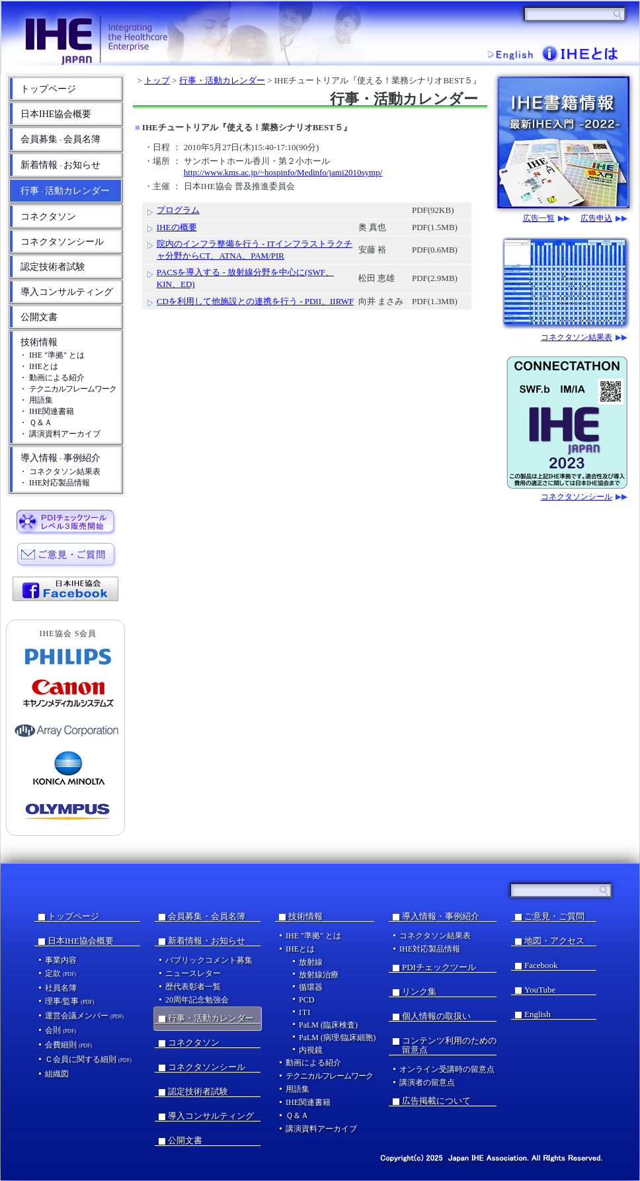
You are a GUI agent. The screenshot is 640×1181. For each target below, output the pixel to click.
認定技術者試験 (52, 267)
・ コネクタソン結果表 (59, 471)
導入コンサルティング (66, 292)
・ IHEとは (38, 366)
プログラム (178, 210)
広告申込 (596, 218)
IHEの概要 (177, 227)
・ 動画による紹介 (52, 377)
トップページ (48, 89)
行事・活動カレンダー (222, 80)
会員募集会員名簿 (60, 139)
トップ (157, 80)
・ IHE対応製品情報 (54, 482)
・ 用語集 (36, 400)
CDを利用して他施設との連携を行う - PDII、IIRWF (255, 301)
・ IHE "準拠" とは (52, 355)
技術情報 (39, 342)
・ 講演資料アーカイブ (59, 433)
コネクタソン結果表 (576, 337)
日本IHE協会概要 (55, 114)
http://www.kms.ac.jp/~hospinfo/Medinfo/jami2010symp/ (283, 172)
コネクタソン (48, 217)
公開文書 (39, 317)
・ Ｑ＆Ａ (35, 422)
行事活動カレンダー (65, 191)
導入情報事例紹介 (60, 458)
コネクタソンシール (62, 242)
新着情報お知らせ (60, 165)
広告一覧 (539, 218)
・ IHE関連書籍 (46, 411)
